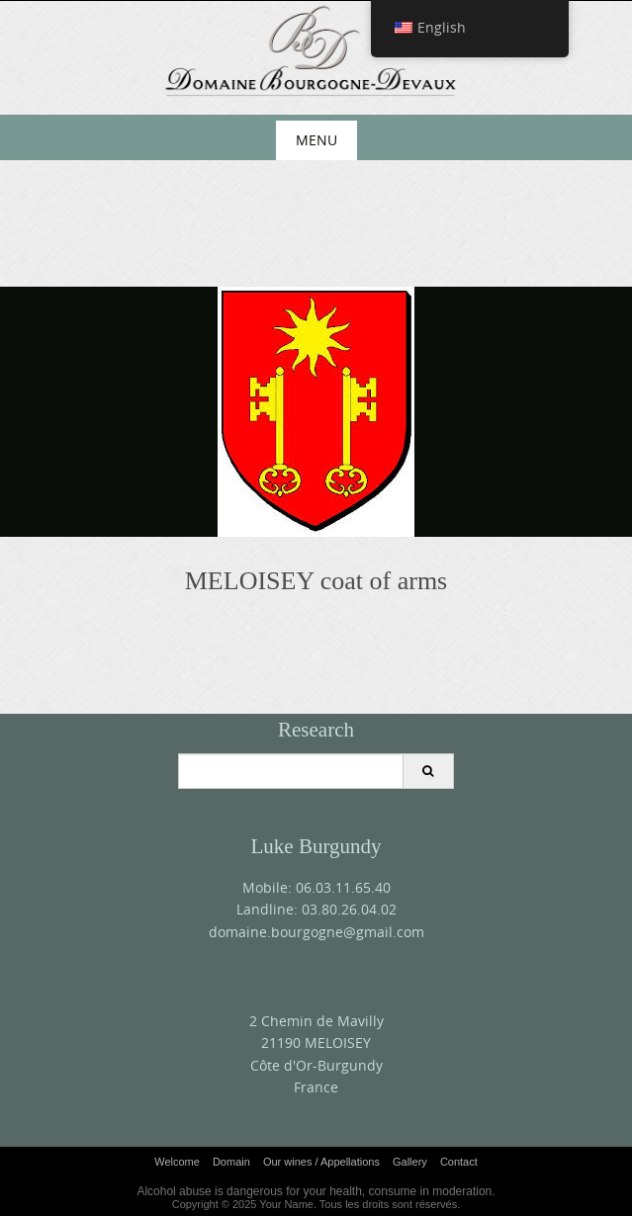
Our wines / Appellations (321, 1162)
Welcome (177, 1162)
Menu (316, 139)
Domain (231, 1162)
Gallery (410, 1162)
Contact (459, 1162)
